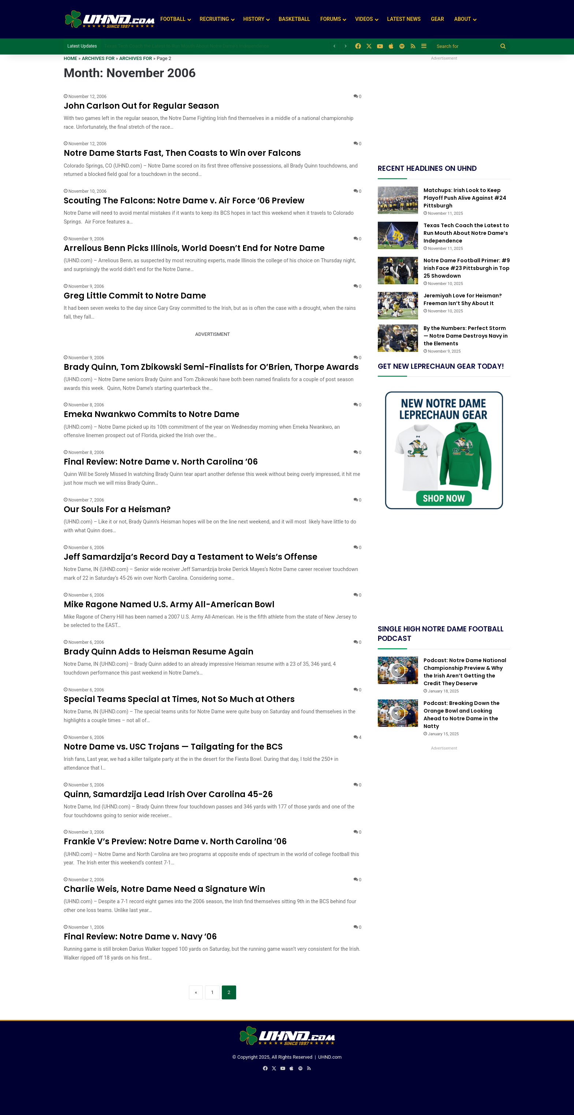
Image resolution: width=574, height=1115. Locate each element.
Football (173, 19)
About (462, 19)
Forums (330, 19)
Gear (437, 19)
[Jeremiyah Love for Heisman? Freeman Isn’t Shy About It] (398, 305)
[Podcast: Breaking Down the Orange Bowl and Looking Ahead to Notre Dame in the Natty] (398, 713)
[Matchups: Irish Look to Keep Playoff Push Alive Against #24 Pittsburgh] (398, 200)
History (254, 19)
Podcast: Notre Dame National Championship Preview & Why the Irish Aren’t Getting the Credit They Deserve (465, 672)
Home (70, 58)
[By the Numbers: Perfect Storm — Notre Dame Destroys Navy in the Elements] (398, 338)
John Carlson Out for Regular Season (141, 106)
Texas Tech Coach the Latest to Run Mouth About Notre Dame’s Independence (186, 46)
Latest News (404, 19)
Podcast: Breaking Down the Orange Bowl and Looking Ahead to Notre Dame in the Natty (462, 714)
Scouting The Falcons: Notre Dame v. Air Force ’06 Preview (184, 200)
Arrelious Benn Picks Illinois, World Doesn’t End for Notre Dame (194, 248)
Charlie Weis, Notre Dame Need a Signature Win (164, 889)
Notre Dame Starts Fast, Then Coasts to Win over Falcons (182, 153)
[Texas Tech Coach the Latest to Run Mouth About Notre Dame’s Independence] (398, 235)
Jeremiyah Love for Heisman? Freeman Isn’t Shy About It (463, 299)
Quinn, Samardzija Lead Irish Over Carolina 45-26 (168, 794)
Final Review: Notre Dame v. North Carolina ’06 (161, 462)
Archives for (98, 58)
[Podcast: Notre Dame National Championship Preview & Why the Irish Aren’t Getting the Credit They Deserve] (398, 670)
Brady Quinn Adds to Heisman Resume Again (158, 651)
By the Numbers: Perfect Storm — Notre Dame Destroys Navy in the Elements (466, 335)
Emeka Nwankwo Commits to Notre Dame (151, 414)
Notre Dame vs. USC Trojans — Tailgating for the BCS (173, 746)
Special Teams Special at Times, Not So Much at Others (179, 699)
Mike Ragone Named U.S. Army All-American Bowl (169, 604)
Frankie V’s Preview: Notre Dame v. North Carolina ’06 (175, 841)
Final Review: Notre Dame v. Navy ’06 (140, 936)
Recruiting (214, 19)
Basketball (294, 19)
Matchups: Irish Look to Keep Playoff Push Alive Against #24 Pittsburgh (465, 198)
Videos (364, 19)
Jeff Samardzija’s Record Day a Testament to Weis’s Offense (190, 557)
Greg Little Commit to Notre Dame (135, 295)
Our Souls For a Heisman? (117, 509)
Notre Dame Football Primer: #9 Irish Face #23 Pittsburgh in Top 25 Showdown (467, 268)
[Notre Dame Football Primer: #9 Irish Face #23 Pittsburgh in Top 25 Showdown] (398, 270)
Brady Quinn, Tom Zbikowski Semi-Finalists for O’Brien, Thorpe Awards (211, 367)
